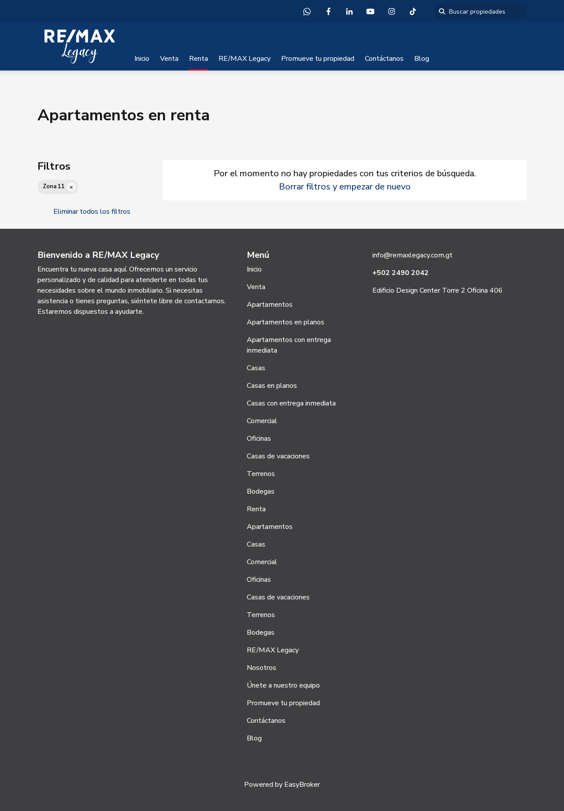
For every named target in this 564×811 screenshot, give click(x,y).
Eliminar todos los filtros (91, 211)
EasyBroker (302, 784)
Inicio (141, 58)
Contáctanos (384, 58)
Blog (421, 58)
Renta (198, 58)
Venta (169, 58)
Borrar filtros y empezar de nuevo (345, 187)
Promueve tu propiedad (317, 58)
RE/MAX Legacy (245, 58)
